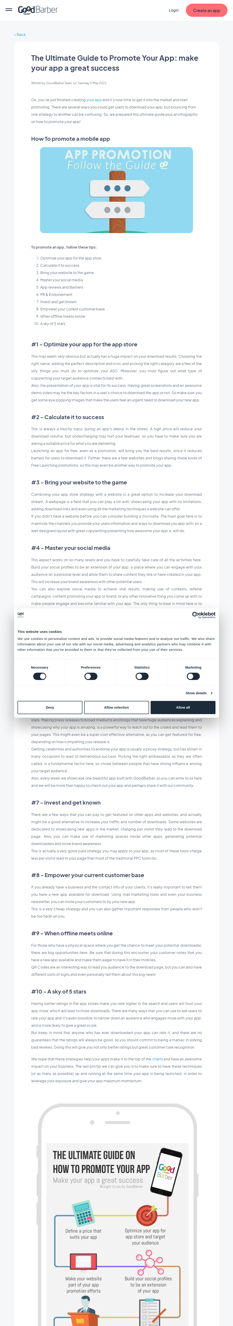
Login (174, 10)
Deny (50, 707)
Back (21, 34)
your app (94, 99)
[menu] (8, 10)
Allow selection (116, 707)
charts (157, 1059)
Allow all (183, 707)
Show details (196, 693)
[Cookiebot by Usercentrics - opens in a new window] (195, 615)
